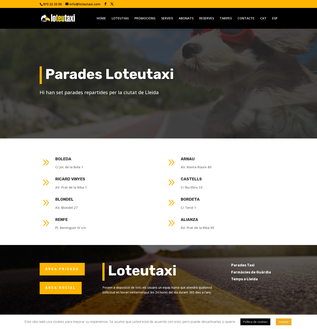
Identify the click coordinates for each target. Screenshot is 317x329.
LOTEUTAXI (120, 18)
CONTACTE (246, 18)
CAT (263, 18)
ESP (274, 18)
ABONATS (186, 18)
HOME (101, 18)
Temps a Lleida (252, 279)
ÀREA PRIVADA (62, 269)
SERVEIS (167, 18)
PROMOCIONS (145, 18)
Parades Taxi (250, 265)
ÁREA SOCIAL (60, 288)
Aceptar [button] (283, 322)
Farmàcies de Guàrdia (259, 272)
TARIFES (226, 18)
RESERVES (206, 18)
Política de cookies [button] (255, 322)
